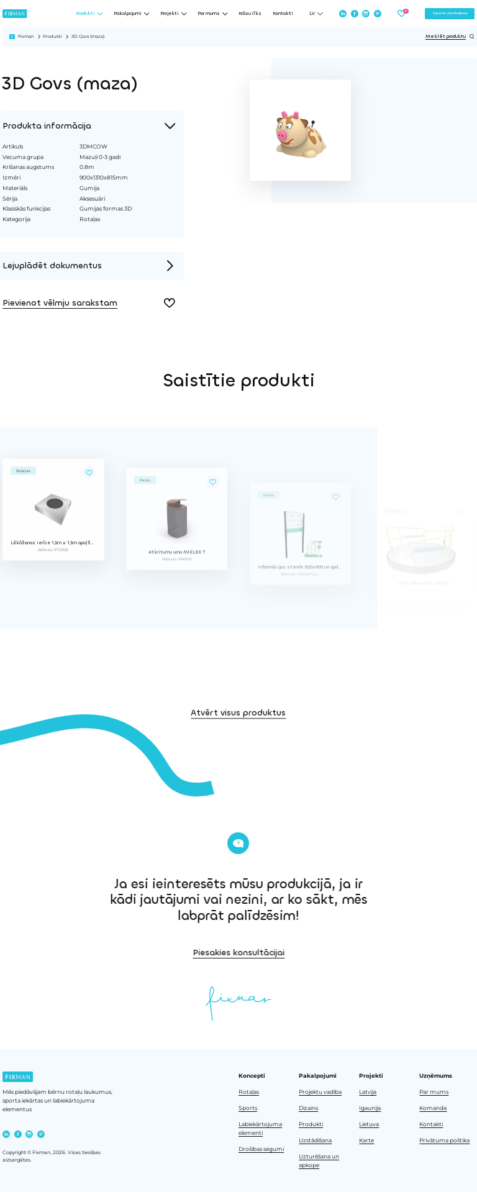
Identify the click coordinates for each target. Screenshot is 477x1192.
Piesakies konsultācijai (308, 952)
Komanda (433, 1108)
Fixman (26, 36)
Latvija (367, 1092)
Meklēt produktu (450, 36)
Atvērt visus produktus (238, 736)
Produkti (52, 36)
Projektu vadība (320, 1092)
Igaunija (370, 1108)
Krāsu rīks (249, 13)
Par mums (433, 1092)
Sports (247, 1108)
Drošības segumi (261, 1149)
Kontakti (283, 13)
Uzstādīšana (315, 1140)
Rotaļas (248, 1092)
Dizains (308, 1108)
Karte (366, 1140)
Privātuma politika (444, 1140)
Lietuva (369, 1124)
